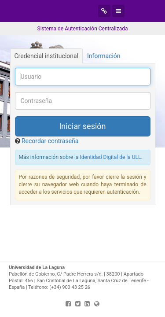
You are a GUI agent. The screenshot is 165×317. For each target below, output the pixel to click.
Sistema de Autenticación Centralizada (82, 29)
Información (103, 55)
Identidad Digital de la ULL (110, 157)
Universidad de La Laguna (69, 11)
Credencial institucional (47, 55)
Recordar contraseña (50, 140)
